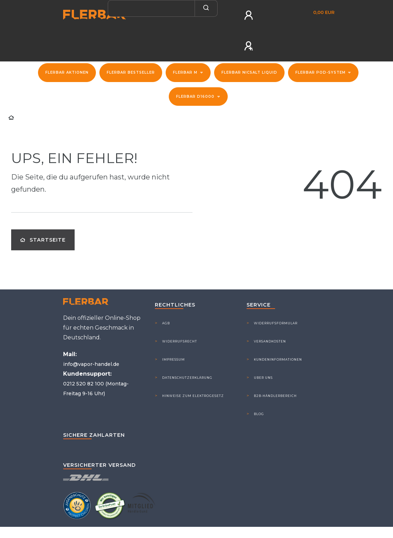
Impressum (173, 359)
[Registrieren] (249, 46)
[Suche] (206, 8)
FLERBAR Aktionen (67, 72)
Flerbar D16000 (196, 96)
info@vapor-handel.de (91, 364)
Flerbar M (186, 72)
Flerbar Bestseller (131, 72)
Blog (259, 414)
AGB (166, 323)
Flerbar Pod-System (321, 72)
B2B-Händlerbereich (275, 396)
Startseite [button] (43, 240)
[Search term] (151, 8)
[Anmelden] (249, 15)
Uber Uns (263, 377)
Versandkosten (270, 341)
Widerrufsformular (275, 323)
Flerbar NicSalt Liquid (249, 72)
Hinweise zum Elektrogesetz (193, 396)
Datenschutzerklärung (187, 377)
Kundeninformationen (278, 359)
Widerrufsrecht (179, 341)
